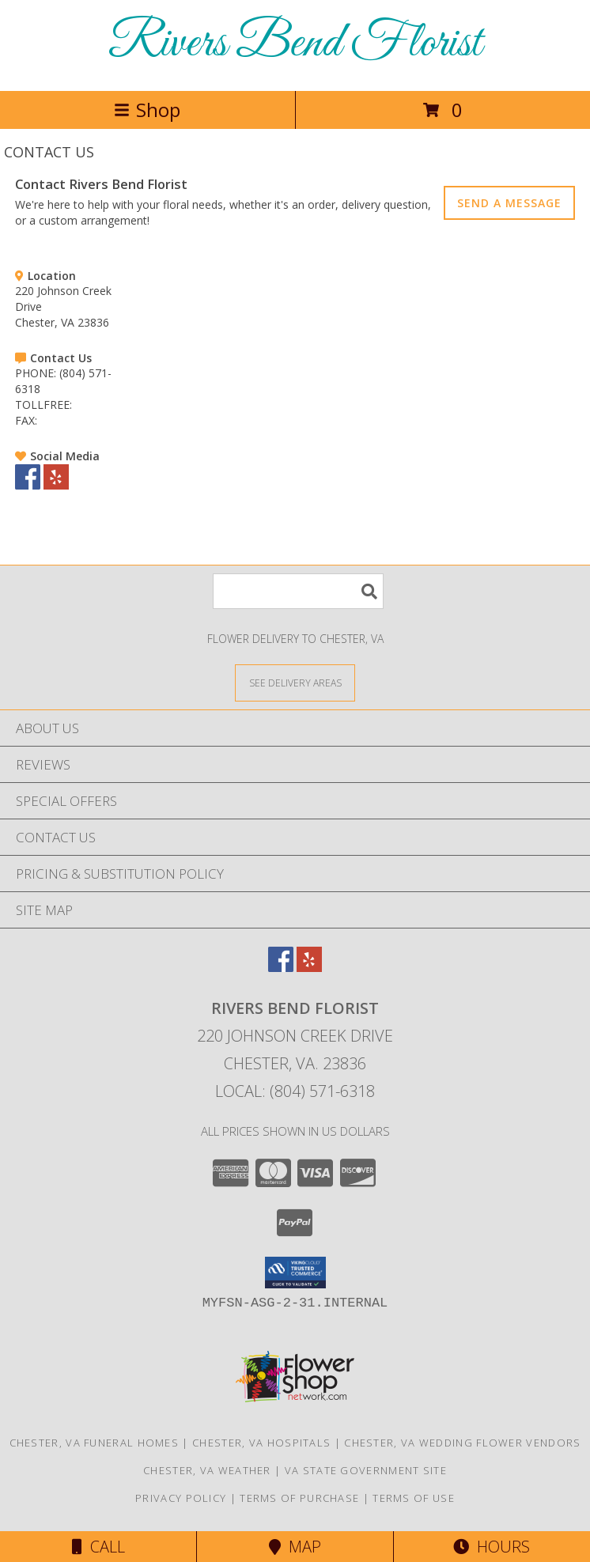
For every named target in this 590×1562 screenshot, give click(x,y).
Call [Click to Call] (98, 1546)
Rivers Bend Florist (295, 44)
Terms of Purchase (299, 1498)
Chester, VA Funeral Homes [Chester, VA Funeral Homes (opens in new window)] (94, 1442)
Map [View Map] (295, 1546)
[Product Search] (298, 591)
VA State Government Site (366, 1470)
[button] (295, 1272)
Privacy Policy (180, 1498)
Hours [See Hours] (491, 1546)
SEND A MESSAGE (509, 202)
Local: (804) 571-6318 (295, 1091)
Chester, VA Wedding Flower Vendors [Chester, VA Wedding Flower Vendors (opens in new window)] (462, 1442)
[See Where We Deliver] (295, 682)
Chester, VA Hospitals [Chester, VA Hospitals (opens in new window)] (261, 1442)
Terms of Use (414, 1498)
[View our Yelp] (56, 485)
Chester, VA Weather (207, 1470)
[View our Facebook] (27, 485)
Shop (147, 109)
